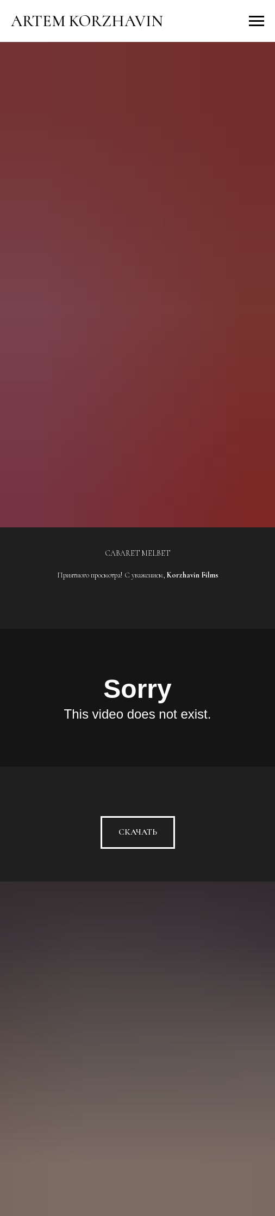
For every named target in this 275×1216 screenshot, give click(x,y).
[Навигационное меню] (256, 21)
